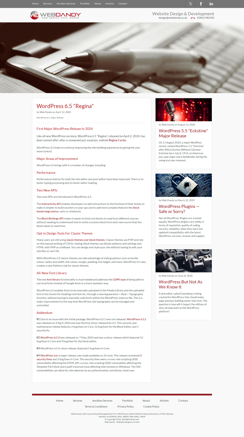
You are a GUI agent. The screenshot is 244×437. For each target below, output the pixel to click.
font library (53, 279)
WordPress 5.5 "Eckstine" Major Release (183, 133)
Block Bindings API (53, 218)
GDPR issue (119, 279)
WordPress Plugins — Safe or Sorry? (179, 209)
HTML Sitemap (166, 414)
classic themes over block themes (85, 239)
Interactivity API (51, 203)
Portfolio (85, 3)
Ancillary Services (66, 3)
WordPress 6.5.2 (136, 319)
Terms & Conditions (96, 406)
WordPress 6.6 (49, 355)
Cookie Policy (151, 406)
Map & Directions (151, 414)
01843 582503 (205, 17)
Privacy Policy (125, 406)
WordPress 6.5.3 (50, 337)
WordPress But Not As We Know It (180, 284)
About (98, 3)
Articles (109, 3)
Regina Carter (117, 140)
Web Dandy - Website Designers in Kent (122, 422)
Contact (122, 3)
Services (47, 3)
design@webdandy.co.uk (173, 17)
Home (35, 3)
